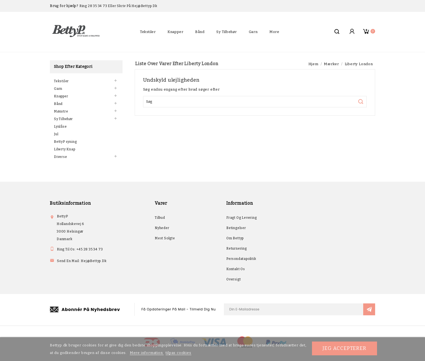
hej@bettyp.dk (94, 261)
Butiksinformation (70, 203)
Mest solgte (165, 238)
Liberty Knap (64, 149)
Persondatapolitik (241, 259)
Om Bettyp (235, 238)
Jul (56, 134)
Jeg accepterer (344, 348)
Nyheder (162, 228)
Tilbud (160, 218)
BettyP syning (65, 142)
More (274, 32)
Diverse (60, 157)
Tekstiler (148, 32)
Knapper (175, 32)
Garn (253, 32)
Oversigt (233, 279)
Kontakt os (235, 269)
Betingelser (236, 228)
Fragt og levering (241, 218)
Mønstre (61, 111)
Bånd (199, 32)
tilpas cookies (178, 353)
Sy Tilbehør (226, 32)
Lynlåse (60, 126)
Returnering (236, 248)
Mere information (147, 353)
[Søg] (254, 101)
